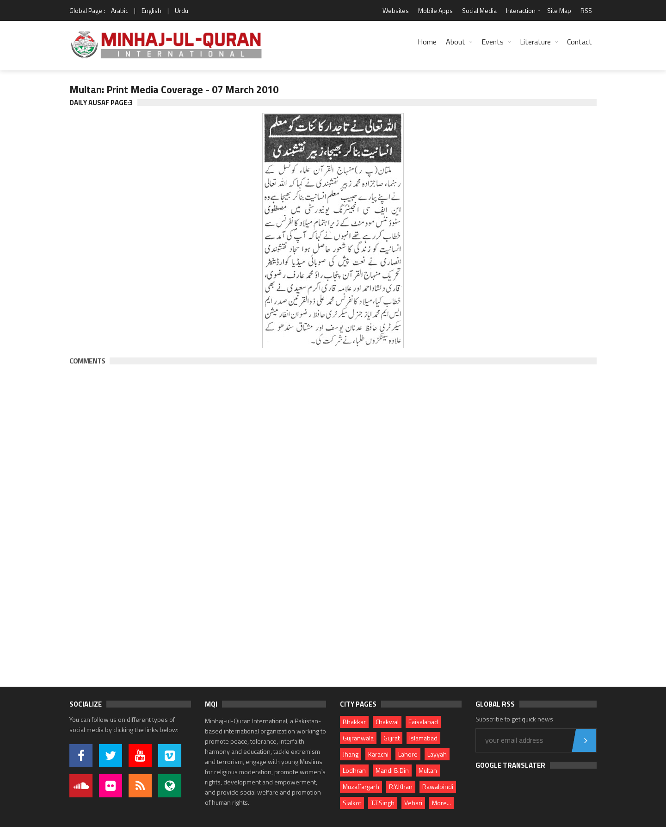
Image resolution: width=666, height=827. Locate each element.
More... (441, 803)
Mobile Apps (435, 10)
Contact (579, 41)
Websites (395, 10)
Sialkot (352, 803)
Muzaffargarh (361, 786)
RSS (586, 10)
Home (427, 41)
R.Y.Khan (401, 786)
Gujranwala (358, 738)
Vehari (413, 803)
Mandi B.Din (392, 770)
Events (492, 41)
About (455, 41)
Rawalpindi (437, 786)
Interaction (521, 10)
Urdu (181, 10)
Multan (428, 770)
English (151, 10)
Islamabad (423, 738)
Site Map (559, 10)
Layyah (437, 754)
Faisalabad (423, 722)
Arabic (119, 10)
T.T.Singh (383, 803)
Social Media (479, 10)
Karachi (378, 754)
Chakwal (387, 722)
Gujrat (391, 738)
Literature (535, 41)
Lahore (408, 754)
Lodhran (354, 770)
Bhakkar (354, 722)
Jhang (350, 754)
